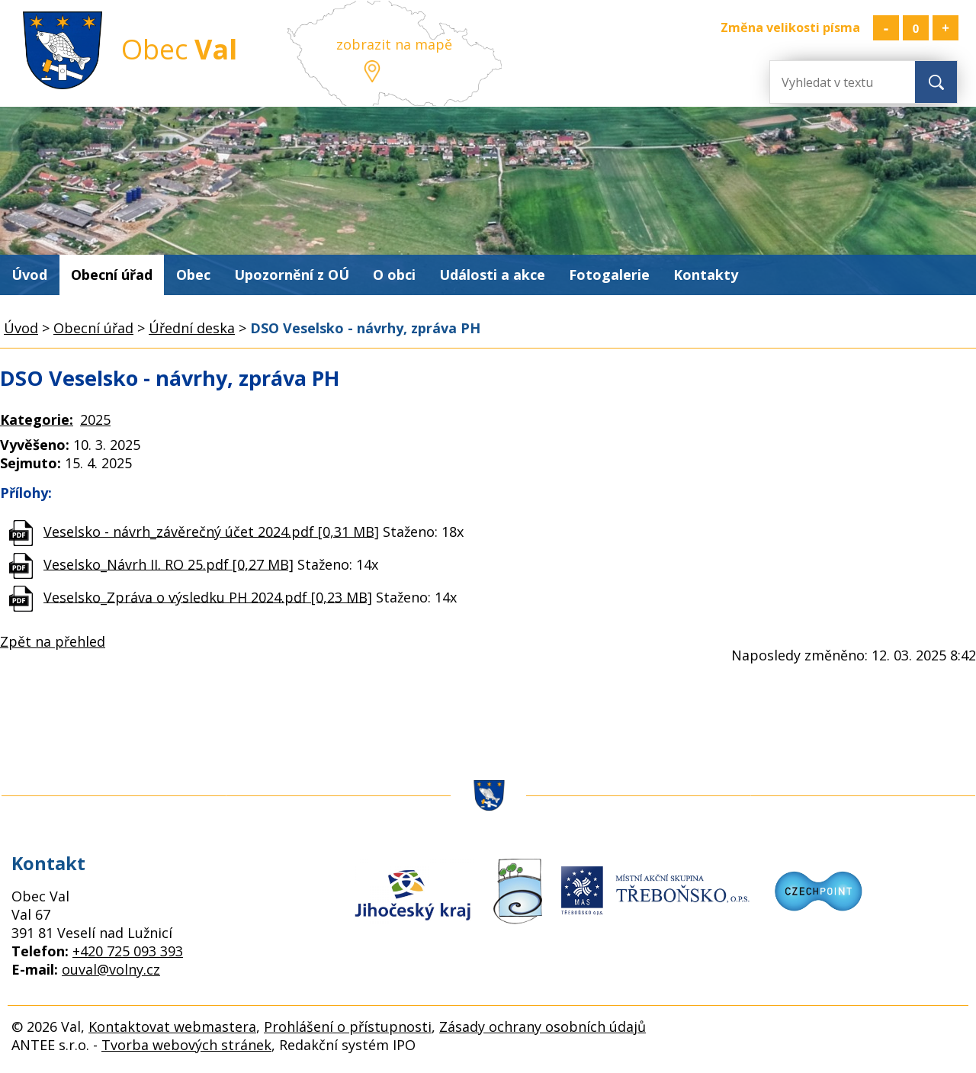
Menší (886, 27)
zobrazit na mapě (394, 44)
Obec (193, 274)
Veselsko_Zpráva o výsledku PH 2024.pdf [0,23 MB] (207, 596)
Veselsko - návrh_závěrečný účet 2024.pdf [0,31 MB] (211, 531)
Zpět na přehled (52, 641)
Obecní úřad (111, 274)
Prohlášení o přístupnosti (348, 1026)
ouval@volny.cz (111, 969)
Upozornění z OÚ (291, 274)
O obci (394, 274)
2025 (95, 419)
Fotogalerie (609, 274)
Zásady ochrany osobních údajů (542, 1026)
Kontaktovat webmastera (172, 1026)
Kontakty (705, 274)
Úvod (29, 274)
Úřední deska (192, 328)
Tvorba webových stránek (186, 1045)
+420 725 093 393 (127, 951)
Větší (945, 27)
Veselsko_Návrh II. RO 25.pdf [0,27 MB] (168, 563)
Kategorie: (36, 419)
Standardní (916, 27)
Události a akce (492, 274)
